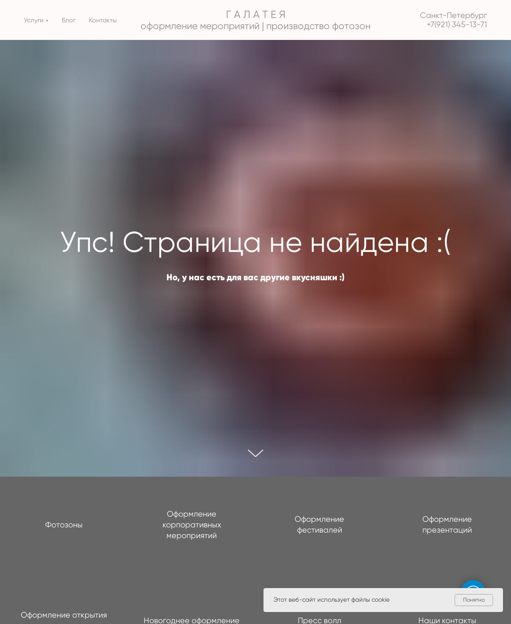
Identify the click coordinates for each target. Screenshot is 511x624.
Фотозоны (64, 524)
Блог (68, 20)
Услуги (34, 20)
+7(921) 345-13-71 (457, 24)
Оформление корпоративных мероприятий (191, 524)
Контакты (103, 20)
